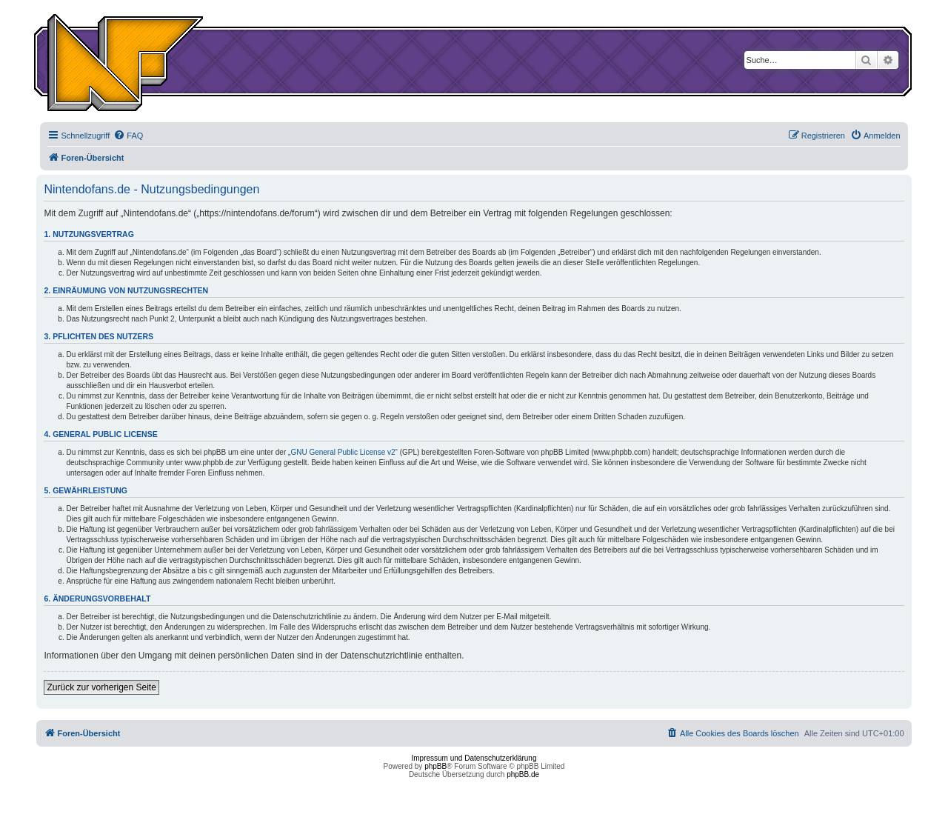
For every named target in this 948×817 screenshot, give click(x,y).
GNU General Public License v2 (342, 452)
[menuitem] (128, 135)
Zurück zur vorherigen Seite (101, 687)
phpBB (435, 766)
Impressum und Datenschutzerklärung (474, 758)
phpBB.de (523, 774)
